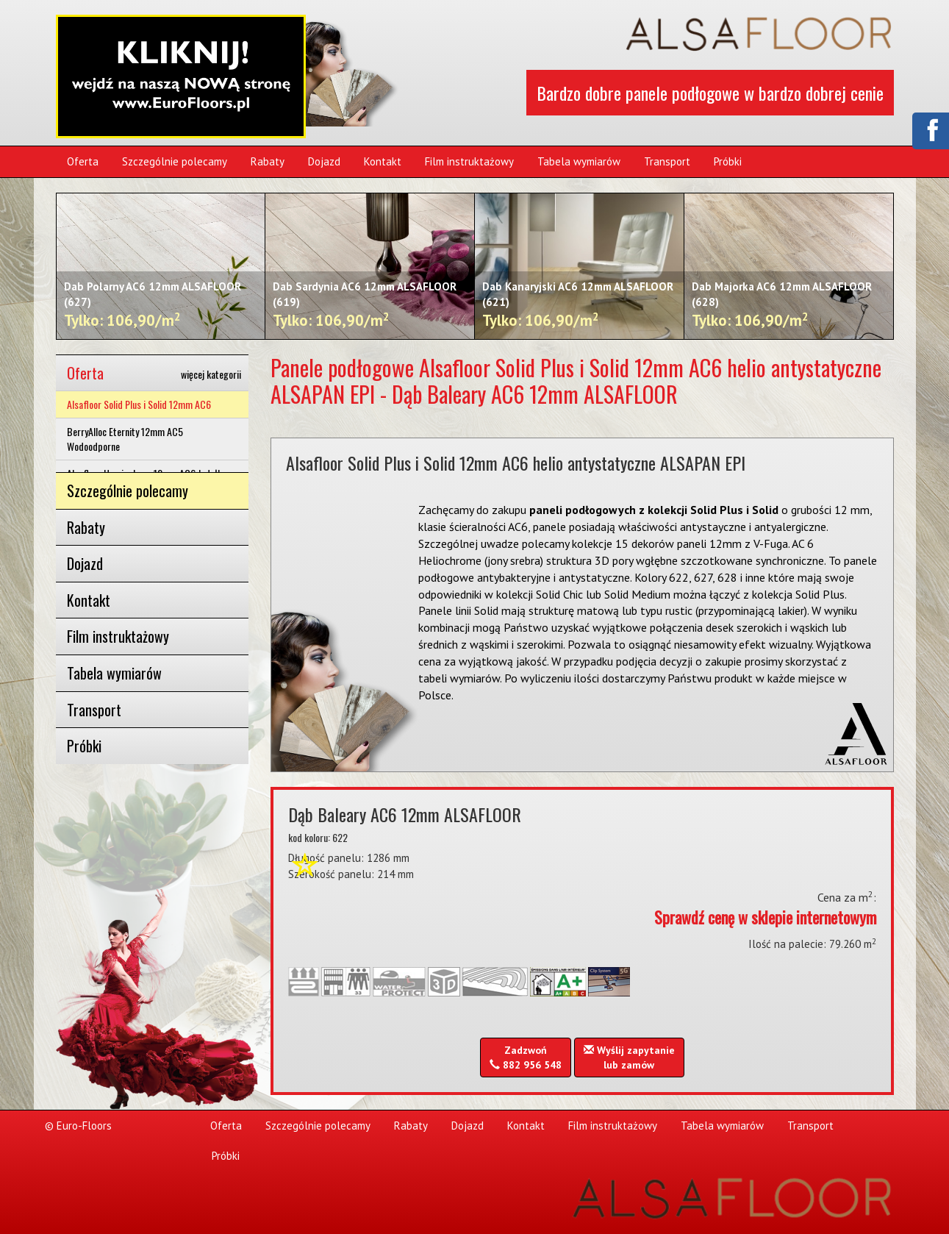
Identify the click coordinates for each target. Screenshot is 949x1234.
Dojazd (324, 161)
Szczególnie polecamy (174, 161)
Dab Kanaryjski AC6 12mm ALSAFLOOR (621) (577, 305)
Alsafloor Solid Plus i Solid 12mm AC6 (139, 404)
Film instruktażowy (469, 161)
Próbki (728, 161)
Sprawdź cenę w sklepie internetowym (765, 917)
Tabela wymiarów (578, 161)
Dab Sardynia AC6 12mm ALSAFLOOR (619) (364, 305)
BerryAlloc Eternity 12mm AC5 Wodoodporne (125, 439)
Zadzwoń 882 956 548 (526, 1057)
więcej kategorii (211, 374)
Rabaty (267, 161)
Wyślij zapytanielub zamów (629, 1057)
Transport (667, 161)
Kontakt (382, 161)
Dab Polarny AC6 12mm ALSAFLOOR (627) (152, 305)
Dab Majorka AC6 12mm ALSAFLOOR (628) (782, 305)
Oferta (83, 161)
